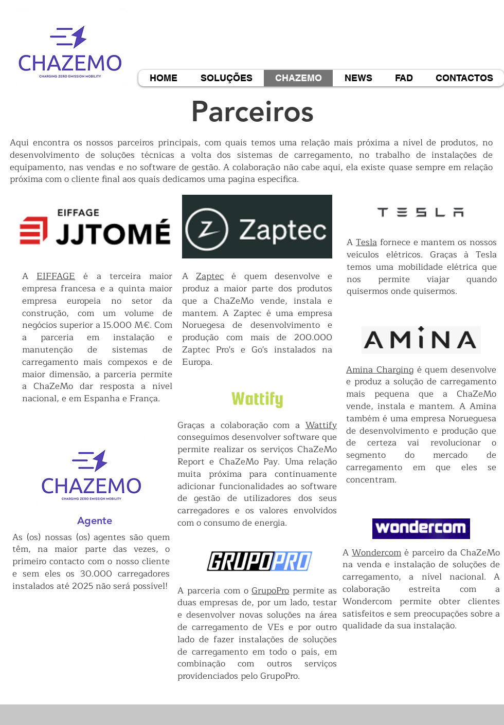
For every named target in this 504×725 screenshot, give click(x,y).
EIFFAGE (56, 276)
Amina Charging (379, 369)
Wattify (321, 425)
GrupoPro (270, 590)
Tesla (366, 242)
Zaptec (210, 276)
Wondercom (376, 552)
